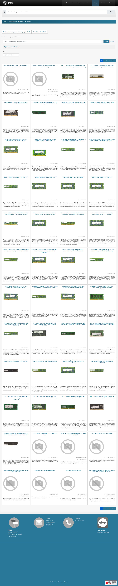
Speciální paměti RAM (39, 32)
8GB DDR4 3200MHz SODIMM (73, 470)
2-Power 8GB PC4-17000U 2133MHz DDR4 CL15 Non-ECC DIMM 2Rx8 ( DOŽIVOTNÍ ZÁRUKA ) (73, 397)
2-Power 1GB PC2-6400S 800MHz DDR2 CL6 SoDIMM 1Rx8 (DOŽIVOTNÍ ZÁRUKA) (45, 140)
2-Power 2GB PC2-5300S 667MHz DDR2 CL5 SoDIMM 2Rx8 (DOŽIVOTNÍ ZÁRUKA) (73, 176)
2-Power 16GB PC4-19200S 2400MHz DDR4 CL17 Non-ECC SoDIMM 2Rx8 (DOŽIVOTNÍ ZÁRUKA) (16, 103)
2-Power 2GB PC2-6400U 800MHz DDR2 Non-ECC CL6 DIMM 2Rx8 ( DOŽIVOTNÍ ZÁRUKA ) (16, 213)
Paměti (29, 21)
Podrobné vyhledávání (11, 47)
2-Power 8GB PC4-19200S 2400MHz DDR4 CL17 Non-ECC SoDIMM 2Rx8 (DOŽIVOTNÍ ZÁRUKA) (102, 397)
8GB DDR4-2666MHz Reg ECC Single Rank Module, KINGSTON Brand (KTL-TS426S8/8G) (102, 471)
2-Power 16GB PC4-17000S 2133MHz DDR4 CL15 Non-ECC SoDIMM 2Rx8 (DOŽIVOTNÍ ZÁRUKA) (73, 66)
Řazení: (5, 52)
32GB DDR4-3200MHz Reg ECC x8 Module (102, 433)
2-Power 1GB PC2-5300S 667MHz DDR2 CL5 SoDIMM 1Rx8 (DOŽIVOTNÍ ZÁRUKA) (16, 140)
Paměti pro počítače (24, 32)
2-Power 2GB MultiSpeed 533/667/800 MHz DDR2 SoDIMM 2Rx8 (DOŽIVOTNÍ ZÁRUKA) (45, 176)
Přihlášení (111, 2)
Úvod (65, 2)
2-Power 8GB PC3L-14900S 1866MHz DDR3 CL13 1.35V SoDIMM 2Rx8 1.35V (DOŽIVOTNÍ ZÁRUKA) (16, 398)
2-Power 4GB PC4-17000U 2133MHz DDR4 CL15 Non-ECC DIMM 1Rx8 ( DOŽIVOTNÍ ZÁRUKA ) (73, 324)
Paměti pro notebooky (9, 32)
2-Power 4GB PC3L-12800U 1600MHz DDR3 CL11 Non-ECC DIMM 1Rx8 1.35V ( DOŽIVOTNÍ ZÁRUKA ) (16, 324)
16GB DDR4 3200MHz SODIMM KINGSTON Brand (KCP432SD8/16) (44, 66)
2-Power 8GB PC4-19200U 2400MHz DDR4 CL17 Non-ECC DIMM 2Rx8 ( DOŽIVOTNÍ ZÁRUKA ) (16, 434)
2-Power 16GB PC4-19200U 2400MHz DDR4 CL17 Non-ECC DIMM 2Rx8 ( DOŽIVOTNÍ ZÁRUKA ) (45, 103)
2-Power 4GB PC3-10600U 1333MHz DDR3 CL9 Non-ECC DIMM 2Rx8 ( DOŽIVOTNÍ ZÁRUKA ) (45, 287)
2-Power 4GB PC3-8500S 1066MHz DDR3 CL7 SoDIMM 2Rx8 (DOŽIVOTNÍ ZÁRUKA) (73, 287)
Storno (112, 41)
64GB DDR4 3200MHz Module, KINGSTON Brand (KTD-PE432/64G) (16, 471)
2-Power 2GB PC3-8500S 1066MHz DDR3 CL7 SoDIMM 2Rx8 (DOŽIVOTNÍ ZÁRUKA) (102, 213)
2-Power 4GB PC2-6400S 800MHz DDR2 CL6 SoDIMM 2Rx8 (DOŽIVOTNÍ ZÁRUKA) (73, 250)
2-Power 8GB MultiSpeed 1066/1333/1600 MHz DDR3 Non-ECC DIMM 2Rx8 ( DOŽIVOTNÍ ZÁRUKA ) (44, 360)
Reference (88, 2)
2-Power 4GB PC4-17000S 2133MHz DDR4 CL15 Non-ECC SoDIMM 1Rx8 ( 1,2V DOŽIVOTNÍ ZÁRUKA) (44, 324)
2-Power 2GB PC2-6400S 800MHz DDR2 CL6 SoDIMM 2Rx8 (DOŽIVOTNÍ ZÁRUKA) (102, 176)
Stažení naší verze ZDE (103, 532)
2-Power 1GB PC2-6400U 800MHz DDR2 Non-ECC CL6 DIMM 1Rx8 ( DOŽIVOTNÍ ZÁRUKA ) (73, 140)
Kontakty (103, 2)
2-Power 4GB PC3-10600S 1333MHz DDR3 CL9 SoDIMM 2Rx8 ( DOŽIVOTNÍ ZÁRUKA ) (16, 287)
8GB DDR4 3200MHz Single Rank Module (45, 470)
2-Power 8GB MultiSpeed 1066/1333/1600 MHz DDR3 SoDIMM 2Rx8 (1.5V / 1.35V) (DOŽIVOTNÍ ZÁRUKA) (73, 361)
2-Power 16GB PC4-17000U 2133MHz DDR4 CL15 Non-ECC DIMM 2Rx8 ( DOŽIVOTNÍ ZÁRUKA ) (102, 66)
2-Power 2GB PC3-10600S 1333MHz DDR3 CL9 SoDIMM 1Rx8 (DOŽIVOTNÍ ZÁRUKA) (44, 213)
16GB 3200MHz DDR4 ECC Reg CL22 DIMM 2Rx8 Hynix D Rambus (16, 66)
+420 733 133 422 (79, 520)
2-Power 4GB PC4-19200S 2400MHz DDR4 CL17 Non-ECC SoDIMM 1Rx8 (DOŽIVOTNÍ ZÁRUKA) (102, 324)
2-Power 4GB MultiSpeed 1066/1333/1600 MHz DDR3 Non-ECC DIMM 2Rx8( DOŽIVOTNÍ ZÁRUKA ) (16, 250)
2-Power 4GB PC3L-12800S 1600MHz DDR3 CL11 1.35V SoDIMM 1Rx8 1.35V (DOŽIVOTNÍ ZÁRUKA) (102, 288)
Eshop (95, 2)
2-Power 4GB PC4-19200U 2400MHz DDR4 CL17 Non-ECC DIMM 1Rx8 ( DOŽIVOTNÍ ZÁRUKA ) (16, 360)
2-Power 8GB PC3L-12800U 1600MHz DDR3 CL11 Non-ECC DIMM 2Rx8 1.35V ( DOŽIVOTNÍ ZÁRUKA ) (102, 361)
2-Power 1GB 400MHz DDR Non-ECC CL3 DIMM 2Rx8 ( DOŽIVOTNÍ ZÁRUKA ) (102, 103)
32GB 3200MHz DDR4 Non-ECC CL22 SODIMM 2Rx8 (45, 434)
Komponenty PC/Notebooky (16, 21)
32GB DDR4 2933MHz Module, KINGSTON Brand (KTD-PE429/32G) (73, 434)
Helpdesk (80, 2)
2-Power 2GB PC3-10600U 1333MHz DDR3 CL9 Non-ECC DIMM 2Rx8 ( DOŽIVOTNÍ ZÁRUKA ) (73, 213)
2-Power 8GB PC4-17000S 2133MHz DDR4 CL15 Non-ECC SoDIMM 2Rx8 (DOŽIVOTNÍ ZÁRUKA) (44, 397)
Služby (72, 2)
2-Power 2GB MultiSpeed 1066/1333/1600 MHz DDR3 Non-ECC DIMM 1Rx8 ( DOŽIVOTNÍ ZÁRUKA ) (102, 140)
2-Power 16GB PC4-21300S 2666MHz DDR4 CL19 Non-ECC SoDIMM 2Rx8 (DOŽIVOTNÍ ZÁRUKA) (73, 103)
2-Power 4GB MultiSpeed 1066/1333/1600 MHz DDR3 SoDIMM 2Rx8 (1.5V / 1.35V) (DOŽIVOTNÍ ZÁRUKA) (44, 251)
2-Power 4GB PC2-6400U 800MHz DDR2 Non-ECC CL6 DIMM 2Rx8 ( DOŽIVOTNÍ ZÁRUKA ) (102, 250)
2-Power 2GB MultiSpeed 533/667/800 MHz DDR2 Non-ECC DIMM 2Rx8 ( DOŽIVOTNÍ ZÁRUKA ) (16, 176)
